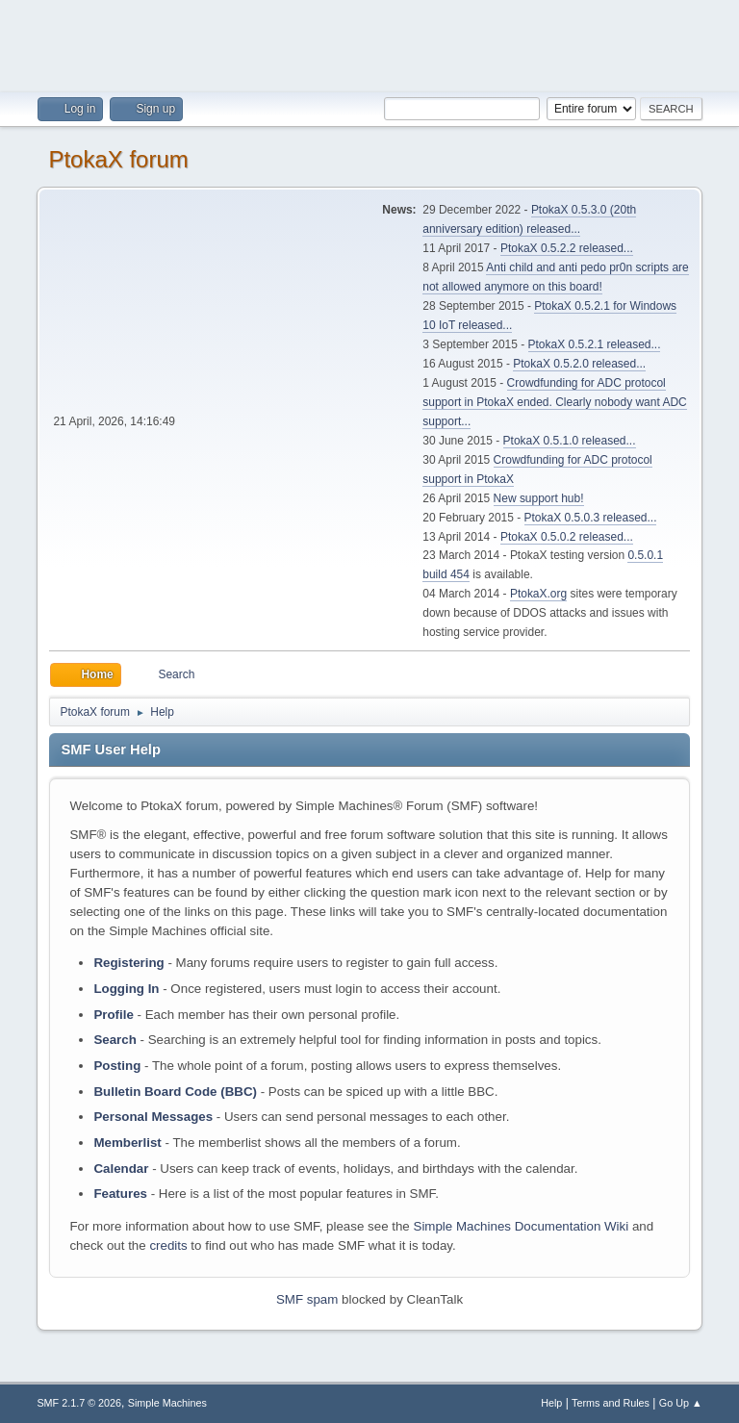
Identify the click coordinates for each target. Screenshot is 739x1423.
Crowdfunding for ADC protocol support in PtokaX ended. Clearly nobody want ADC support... (554, 402)
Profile (113, 1014)
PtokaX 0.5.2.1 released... (594, 344)
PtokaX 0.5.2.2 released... (566, 248)
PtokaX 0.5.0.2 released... (566, 537)
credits (168, 1245)
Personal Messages (153, 1116)
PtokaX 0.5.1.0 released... (569, 440)
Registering (128, 962)
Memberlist (127, 1142)
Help (551, 1403)
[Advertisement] (369, 43)
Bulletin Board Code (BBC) (175, 1091)
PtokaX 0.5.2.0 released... (579, 363)
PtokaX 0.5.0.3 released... (590, 517)
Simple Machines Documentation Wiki (521, 1226)
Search (114, 1039)
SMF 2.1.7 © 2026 (79, 1403)
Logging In (126, 988)
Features (120, 1193)
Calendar (120, 1168)
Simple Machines (167, 1403)
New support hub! (539, 498)
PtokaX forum (118, 159)
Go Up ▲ (680, 1403)
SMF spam (307, 1299)
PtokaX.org (538, 593)
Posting (116, 1065)
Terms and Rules (611, 1403)
